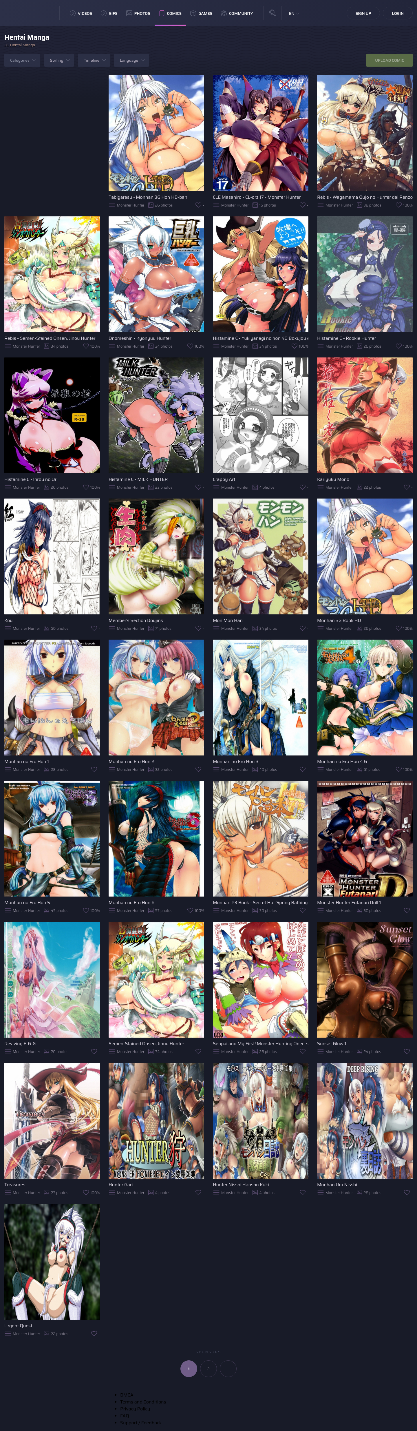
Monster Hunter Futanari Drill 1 (349, 902)
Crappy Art (224, 479)
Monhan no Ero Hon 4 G (342, 761)
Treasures (14, 1184)
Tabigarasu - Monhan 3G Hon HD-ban (148, 197)
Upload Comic (389, 60)
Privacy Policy (135, 1408)
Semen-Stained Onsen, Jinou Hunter (146, 1043)
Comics (170, 13)
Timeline (91, 60)
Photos (138, 13)
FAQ (124, 1415)
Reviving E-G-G (20, 1043)
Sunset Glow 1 (331, 1043)
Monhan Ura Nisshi (337, 1184)
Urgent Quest (18, 1325)
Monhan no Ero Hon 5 (27, 902)
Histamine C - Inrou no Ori (31, 479)
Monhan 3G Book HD (339, 620)
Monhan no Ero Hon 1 (26, 761)
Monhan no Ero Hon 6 (131, 902)
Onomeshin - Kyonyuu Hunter (140, 338)
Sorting (56, 60)
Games (201, 13)
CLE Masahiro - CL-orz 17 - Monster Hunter (257, 197)
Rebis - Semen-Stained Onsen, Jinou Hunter (49, 338)
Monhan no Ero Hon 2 (131, 761)
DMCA (126, 1395)
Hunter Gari (121, 1184)
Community (237, 13)
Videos (81, 13)
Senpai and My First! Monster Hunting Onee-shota (260, 1043)
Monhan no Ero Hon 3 (235, 761)
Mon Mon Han (228, 620)
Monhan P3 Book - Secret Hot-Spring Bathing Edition (260, 902)
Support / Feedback (141, 1422)
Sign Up (363, 13)
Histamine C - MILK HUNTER (138, 479)
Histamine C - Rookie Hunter (346, 338)
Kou (8, 620)
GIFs (109, 13)
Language (129, 60)
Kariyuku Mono (333, 479)
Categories (20, 60)
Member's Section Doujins (136, 620)
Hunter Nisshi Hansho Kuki (241, 1184)
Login (398, 13)
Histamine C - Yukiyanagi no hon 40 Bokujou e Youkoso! (260, 338)
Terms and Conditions (143, 1402)
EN (292, 13)
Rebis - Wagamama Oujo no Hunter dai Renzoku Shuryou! (365, 197)
